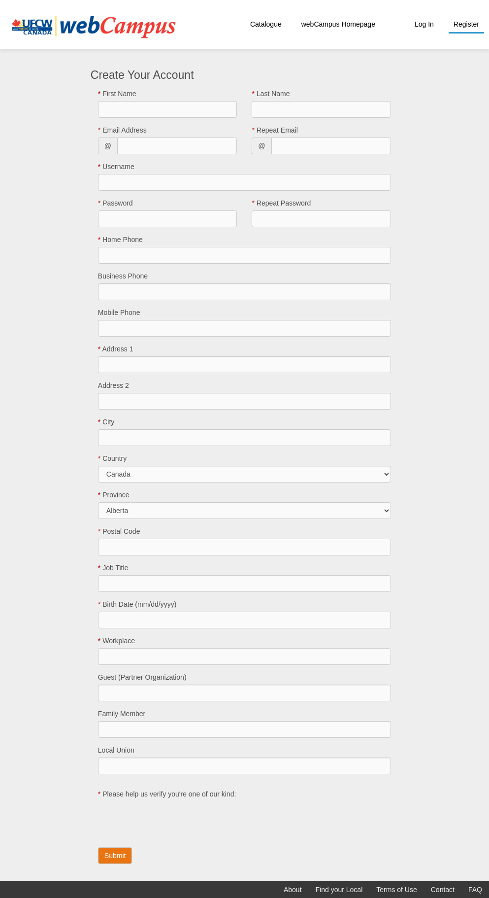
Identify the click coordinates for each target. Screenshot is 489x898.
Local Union (116, 750)
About (293, 890)
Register (466, 24)
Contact (443, 890)
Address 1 (115, 349)
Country (112, 458)
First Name (117, 94)
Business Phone (123, 276)
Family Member (121, 714)
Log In (424, 24)
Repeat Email (274, 130)
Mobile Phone (119, 312)
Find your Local (339, 890)
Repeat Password (281, 203)
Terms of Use (396, 890)
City (106, 422)
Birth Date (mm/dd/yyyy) (137, 604)
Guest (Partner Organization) (142, 677)
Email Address (122, 130)
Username (116, 167)
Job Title (113, 568)
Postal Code (119, 531)
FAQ (475, 890)
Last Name (271, 94)
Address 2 (113, 385)
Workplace (116, 641)
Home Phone (120, 239)
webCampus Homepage (338, 24)
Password (115, 203)
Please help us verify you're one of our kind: (167, 794)
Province (114, 495)
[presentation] (173, 820)
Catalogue (266, 24)
